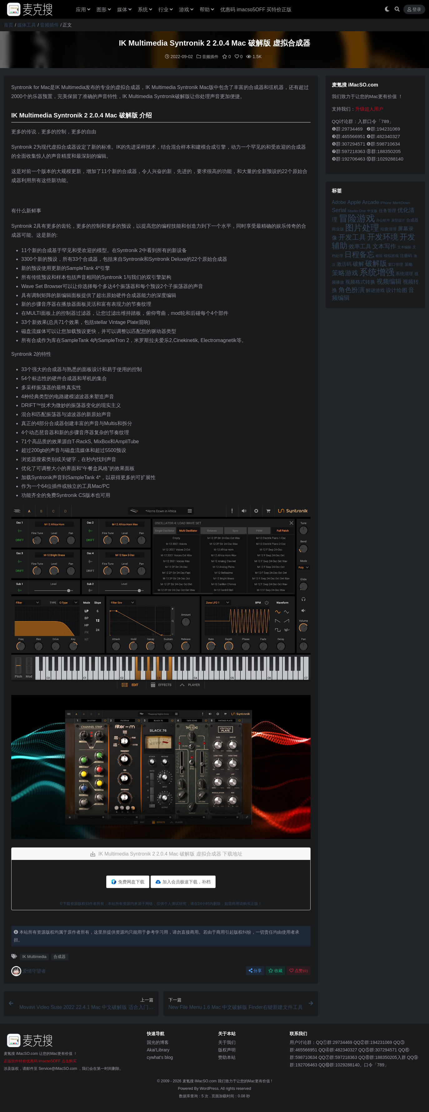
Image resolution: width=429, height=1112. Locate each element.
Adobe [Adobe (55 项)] (339, 202)
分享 (255, 970)
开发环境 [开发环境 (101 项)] (382, 236)
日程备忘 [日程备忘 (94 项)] (359, 254)
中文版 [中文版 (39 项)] (372, 210)
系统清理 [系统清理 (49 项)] (404, 273)
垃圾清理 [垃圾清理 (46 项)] (388, 228)
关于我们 (227, 1042)
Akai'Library (158, 1049)
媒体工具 (26, 24)
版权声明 (227, 1049)
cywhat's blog (160, 1057)
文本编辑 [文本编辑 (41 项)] (404, 247)
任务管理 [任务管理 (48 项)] (387, 210)
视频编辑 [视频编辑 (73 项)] (389, 281)
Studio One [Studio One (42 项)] (356, 210)
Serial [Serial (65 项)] (339, 210)
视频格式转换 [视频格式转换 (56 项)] (360, 281)
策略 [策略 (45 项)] (409, 264)
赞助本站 (227, 1057)
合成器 (59, 956)
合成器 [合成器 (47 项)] (412, 219)
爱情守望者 (28, 971)
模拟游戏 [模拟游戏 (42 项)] (391, 255)
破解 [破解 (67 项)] (358, 263)
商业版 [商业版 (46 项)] (338, 228)
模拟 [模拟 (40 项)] (379, 255)
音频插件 (49, 24)
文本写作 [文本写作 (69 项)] (384, 246)
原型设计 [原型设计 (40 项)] (398, 220)
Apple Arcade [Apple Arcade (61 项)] (363, 202)
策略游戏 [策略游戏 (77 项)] (345, 272)
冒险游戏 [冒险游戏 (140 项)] (357, 218)
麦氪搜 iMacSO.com (200, 1081)
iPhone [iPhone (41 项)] (385, 202)
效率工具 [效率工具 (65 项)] (360, 246)
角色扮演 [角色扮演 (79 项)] (351, 289)
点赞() (298, 970)
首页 (8, 24)
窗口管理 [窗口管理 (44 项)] (395, 264)
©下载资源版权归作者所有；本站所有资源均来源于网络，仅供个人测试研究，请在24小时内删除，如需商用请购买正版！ (161, 903)
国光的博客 (158, 1042)
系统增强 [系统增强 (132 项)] (376, 272)
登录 (414, 9)
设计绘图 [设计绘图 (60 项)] (396, 290)
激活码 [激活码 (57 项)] (344, 263)
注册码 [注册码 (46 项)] (406, 255)
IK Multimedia (34, 956)
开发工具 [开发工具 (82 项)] (352, 237)
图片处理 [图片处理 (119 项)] (362, 227)
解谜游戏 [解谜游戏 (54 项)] (375, 290)
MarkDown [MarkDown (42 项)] (401, 202)
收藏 (275, 970)
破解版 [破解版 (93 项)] (376, 263)
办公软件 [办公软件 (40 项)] (383, 220)
